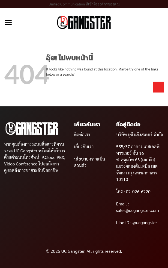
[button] (8, 22)
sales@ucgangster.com (137, 210)
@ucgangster (144, 222)
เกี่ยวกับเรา (84, 146)
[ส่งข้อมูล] (158, 87)
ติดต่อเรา (82, 134)
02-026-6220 (138, 191)
